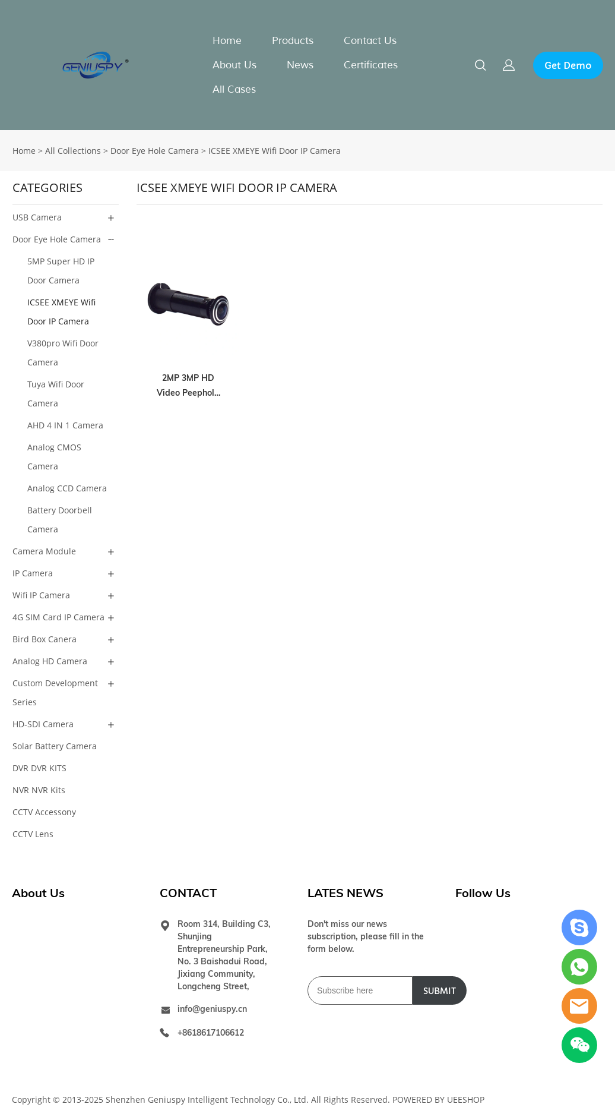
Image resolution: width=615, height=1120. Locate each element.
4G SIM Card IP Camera (58, 617)
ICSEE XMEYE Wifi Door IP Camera (274, 150)
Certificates (371, 65)
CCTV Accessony (44, 812)
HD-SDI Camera (43, 724)
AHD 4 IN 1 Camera (65, 425)
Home (227, 40)
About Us (234, 65)
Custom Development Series (55, 692)
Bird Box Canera (44, 639)
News (300, 65)
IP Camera (32, 573)
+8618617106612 (210, 1032)
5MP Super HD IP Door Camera (60, 270)
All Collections (73, 150)
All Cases (234, 89)
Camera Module (44, 551)
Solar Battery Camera (54, 746)
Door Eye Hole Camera (154, 150)
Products (292, 40)
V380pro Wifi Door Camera (63, 352)
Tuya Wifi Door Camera (55, 393)
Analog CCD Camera (67, 488)
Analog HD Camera (49, 661)
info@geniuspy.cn (212, 1009)
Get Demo (568, 65)
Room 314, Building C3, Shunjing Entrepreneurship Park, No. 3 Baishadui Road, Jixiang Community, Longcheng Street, (224, 955)
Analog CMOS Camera (54, 456)
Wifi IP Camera (41, 595)
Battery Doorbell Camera (59, 519)
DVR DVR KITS (39, 768)
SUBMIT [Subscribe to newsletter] (439, 991)
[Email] (360, 990)
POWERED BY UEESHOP (438, 1099)
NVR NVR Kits (38, 790)
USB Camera (37, 217)
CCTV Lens (32, 834)
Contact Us (370, 40)
